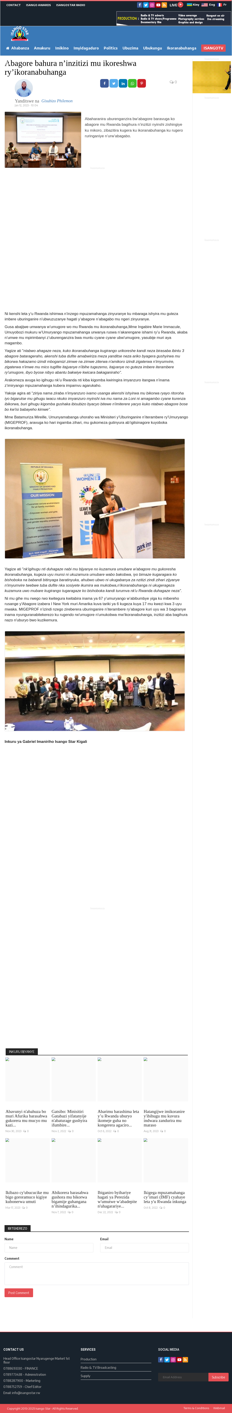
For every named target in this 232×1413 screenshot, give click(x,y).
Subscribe (218, 1377)
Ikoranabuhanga (181, 48)
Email (104, 1239)
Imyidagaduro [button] (86, 48)
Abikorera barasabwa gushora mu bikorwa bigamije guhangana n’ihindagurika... (70, 1199)
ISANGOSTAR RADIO (70, 5)
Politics (111, 48)
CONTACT (13, 5)
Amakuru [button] (42, 48)
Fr (222, 4)
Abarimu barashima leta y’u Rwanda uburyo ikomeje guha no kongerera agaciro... (118, 1118)
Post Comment (18, 1293)
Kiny (193, 4)
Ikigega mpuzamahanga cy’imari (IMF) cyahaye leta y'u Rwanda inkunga (165, 1197)
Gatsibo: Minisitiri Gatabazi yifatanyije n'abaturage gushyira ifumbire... (69, 1118)
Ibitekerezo (17, 1228)
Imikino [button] (62, 48)
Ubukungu (152, 48)
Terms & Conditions (196, 1408)
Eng (208, 4)
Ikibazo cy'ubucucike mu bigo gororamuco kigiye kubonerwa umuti (26, 1197)
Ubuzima (130, 48)
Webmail (219, 1408)
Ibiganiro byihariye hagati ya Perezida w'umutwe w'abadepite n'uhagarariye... (117, 1199)
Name (9, 1239)
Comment (12, 1258)
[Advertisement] (97, 201)
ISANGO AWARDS (38, 5)
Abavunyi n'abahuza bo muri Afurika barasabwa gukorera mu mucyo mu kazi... (26, 1118)
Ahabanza (17, 48)
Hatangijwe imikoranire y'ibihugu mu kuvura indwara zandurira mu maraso (164, 1118)
